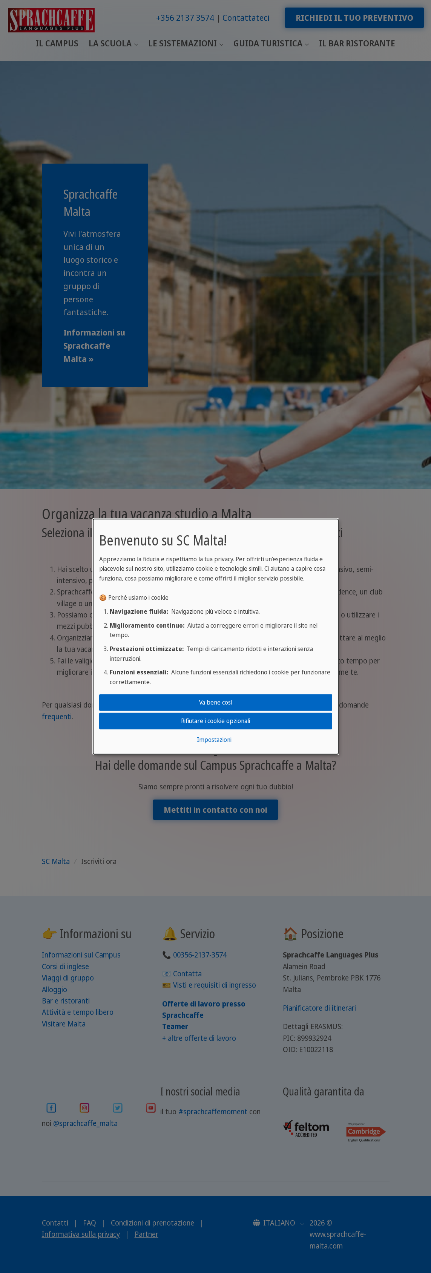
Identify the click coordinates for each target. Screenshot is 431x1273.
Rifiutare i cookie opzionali (215, 721)
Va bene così (215, 702)
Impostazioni (214, 739)
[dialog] (215, 636)
